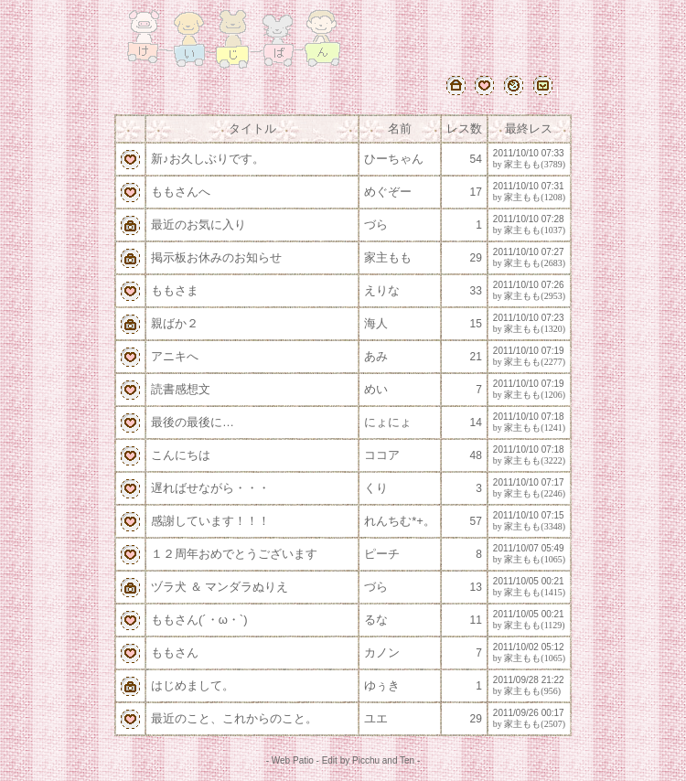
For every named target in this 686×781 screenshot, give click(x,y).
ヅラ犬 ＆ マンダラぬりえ (219, 587)
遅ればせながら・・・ (210, 488)
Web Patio (293, 760)
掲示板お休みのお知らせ (216, 257)
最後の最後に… (192, 422)
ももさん (174, 652)
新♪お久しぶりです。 (207, 159)
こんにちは (180, 455)
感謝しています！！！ (210, 521)
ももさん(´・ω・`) (199, 619)
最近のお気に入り (198, 224)
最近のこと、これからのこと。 (234, 718)
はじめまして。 (192, 685)
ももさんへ (180, 191)
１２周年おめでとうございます (234, 554)
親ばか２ (174, 323)
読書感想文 (180, 389)
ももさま (174, 290)
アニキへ (174, 356)
